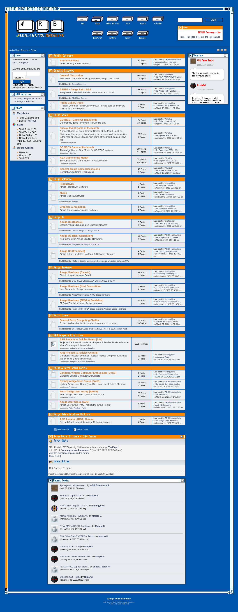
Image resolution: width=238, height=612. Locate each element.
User (18, 55)
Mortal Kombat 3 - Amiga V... (74, 516)
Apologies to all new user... (73, 485)
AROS (96, 244)
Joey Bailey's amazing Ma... (167, 274)
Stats (19, 108)
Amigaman (73, 387)
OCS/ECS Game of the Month (77, 147)
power (167, 192)
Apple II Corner (89, 329)
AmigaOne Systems (80, 295)
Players (75, 201)
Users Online (25, 147)
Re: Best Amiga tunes (165, 194)
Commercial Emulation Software (110, 261)
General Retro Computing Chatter (79, 320)
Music (63, 193)
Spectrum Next (120, 329)
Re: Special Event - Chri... (166, 135)
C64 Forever (77, 329)
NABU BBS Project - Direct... (74, 505)
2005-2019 (125, 604)
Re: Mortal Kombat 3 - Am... (167, 170)
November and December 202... (76, 556)
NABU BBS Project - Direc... (167, 322)
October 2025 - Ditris (70, 577)
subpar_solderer (101, 566)
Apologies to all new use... (166, 62)
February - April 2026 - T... (73, 495)
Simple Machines (128, 602)
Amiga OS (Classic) (71, 222)
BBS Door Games (79, 98)
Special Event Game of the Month (79, 128)
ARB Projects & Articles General (79, 352)
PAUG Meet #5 (162, 394)
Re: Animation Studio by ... (167, 208)
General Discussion (71, 75)
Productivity (67, 184)
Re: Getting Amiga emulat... (167, 251)
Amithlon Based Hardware (115, 309)
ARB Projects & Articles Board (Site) (81, 339)
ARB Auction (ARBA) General (77, 419)
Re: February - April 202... (166, 121)
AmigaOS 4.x (93, 231)
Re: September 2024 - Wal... (168, 150)
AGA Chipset (95, 281)
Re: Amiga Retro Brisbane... (167, 91)
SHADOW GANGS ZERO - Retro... (77, 536)
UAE (127, 261)
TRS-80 (110, 329)
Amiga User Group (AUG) (74, 402)
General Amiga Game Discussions (80, 169)
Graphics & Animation (73, 207)
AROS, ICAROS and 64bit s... (168, 288)
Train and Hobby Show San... (167, 106)
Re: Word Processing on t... (167, 185)
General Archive (79, 84)
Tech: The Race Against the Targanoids (200, 37)
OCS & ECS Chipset (80, 281)
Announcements (69, 60)
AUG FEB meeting (163, 405)
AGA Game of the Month (74, 157)
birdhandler (170, 221)
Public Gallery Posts (72, 102)
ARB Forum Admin (205, 60)
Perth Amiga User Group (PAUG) (79, 391)
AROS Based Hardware (100, 295)
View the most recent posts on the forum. (69, 453)
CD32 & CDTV (108, 281)
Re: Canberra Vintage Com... (168, 374)
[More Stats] (55, 456)
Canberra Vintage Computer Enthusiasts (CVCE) (88, 373)
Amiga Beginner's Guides (29, 98)
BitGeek (81, 348)
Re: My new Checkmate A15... (168, 302)
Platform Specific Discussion (84, 261)
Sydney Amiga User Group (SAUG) (80, 381)
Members (23, 113)
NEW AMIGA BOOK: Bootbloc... (76, 526)
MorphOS (88, 244)
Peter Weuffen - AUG (77, 408)
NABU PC (101, 329)
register (24, 62)
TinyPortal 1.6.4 (114, 604)
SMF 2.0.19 (107, 602)
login (15, 62)
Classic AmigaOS (79, 231)
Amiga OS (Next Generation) (76, 236)
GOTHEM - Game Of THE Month (78, 120)
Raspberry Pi (77, 309)
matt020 (72, 397)
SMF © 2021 (117, 602)
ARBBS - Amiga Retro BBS (75, 89)
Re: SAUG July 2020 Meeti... (168, 384)
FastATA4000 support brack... (74, 566)
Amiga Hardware (25, 101)
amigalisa (73, 348)
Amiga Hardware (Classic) (75, 272)
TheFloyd (113, 447)
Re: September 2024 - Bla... (167, 161)
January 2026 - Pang (70, 546)
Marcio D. (169, 74)
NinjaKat (201, 85)
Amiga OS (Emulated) (72, 251)
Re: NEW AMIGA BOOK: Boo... (169, 77)
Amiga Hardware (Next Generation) (80, 286)
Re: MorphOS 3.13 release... (168, 237)
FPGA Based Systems (93, 309)
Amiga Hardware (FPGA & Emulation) (81, 300)
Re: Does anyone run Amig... (168, 223)
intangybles (170, 88)
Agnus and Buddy (162, 357)
